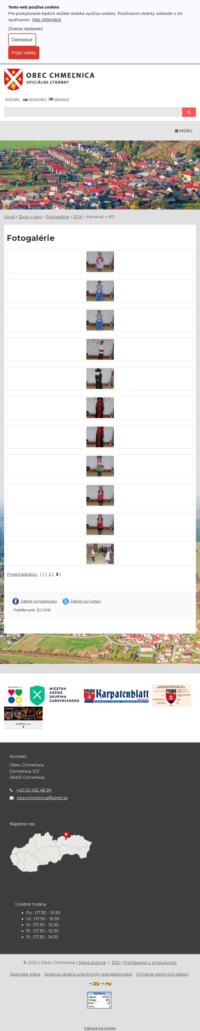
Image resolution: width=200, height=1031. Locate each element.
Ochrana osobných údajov (162, 974)
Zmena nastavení (25, 28)
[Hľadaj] (93, 112)
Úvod (9, 216)
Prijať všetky (24, 52)
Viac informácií (46, 19)
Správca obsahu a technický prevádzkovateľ (88, 974)
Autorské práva (25, 974)
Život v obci (30, 216)
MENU (184, 130)
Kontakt (13, 99)
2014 (77, 216)
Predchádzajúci (22, 574)
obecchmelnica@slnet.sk (42, 797)
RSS (116, 962)
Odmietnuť (22, 39)
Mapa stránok (92, 962)
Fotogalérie (57, 216)
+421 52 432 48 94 (33, 790)
